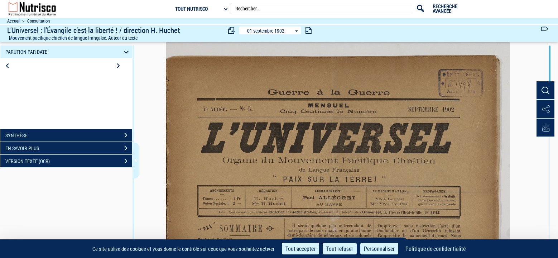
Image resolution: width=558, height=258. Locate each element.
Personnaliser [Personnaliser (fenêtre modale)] (379, 249)
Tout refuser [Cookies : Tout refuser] (339, 249)
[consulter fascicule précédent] (232, 30)
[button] (545, 90)
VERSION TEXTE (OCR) (68, 161)
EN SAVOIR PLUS (68, 148)
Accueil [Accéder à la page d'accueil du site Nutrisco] (13, 21)
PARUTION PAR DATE (68, 52)
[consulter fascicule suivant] (308, 30)
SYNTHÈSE (68, 135)
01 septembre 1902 (265, 30)
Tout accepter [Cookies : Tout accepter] (300, 249)
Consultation (38, 21)
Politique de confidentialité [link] (435, 249)
